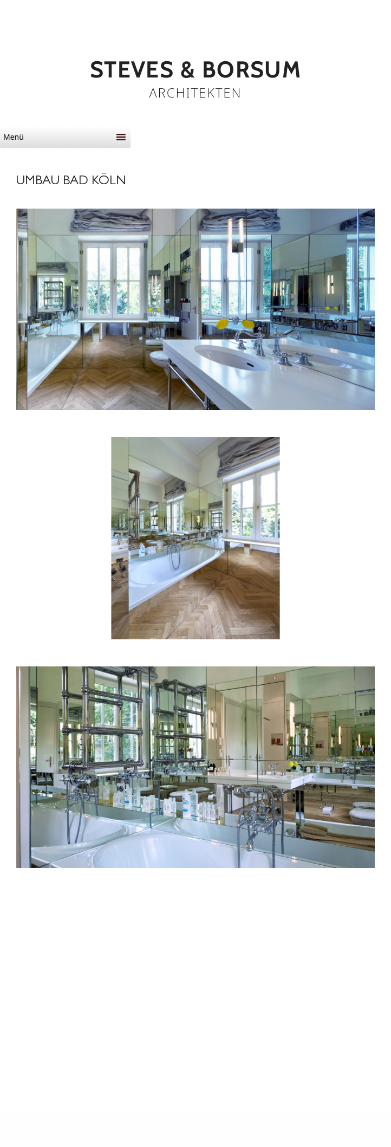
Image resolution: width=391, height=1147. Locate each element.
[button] (57, 137)
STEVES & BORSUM (195, 69)
